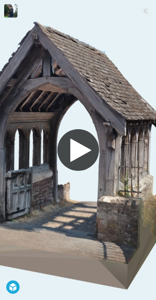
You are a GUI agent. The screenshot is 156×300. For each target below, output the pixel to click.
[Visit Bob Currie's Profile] (10, 11)
